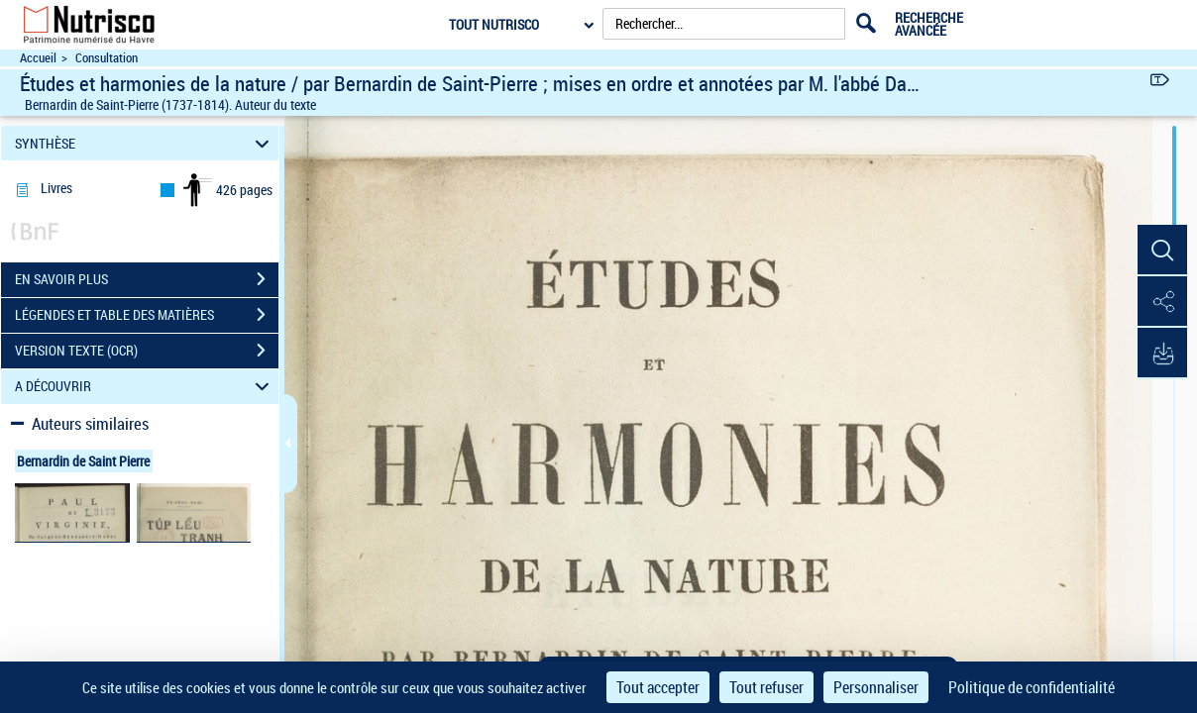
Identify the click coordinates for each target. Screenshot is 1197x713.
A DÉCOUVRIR (145, 386)
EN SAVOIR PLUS (146, 279)
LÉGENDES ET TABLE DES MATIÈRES (146, 315)
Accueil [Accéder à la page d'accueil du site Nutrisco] (38, 58)
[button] (1162, 250)
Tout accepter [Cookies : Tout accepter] (658, 687)
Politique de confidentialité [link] (1031, 687)
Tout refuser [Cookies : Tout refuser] (766, 687)
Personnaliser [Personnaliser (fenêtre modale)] (876, 687)
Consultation (106, 58)
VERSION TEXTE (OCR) (146, 350)
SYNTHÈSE (145, 143)
